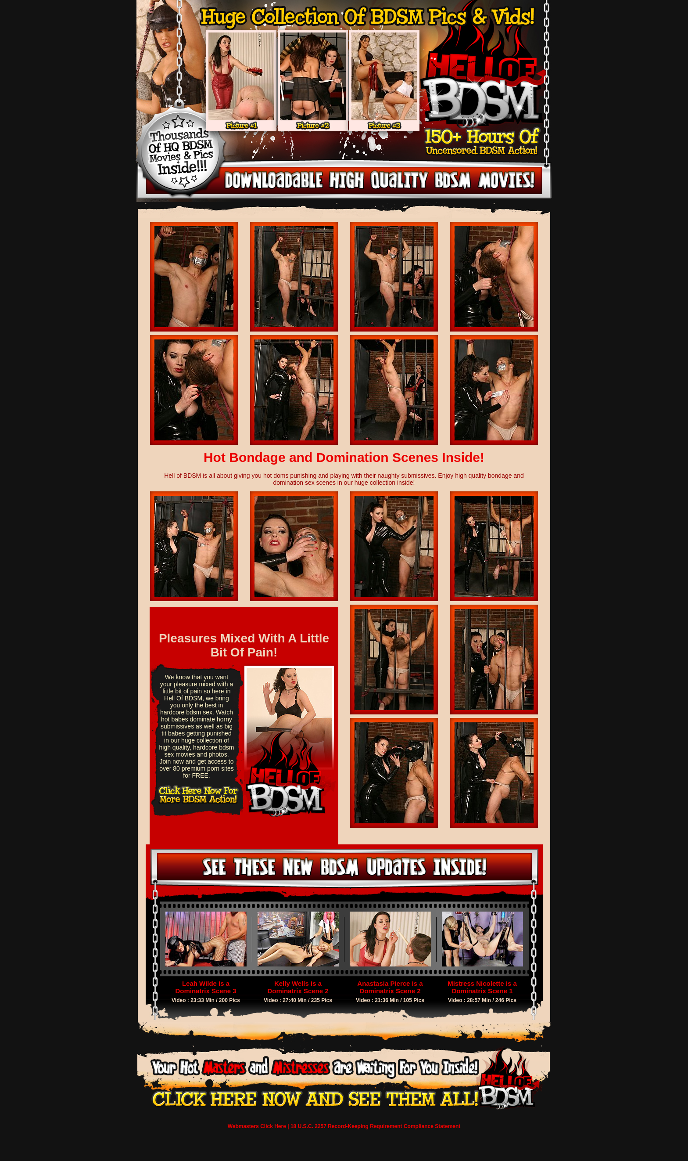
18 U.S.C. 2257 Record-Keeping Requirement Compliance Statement (375, 1126)
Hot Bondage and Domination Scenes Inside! (344, 457)
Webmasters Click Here (257, 1126)
